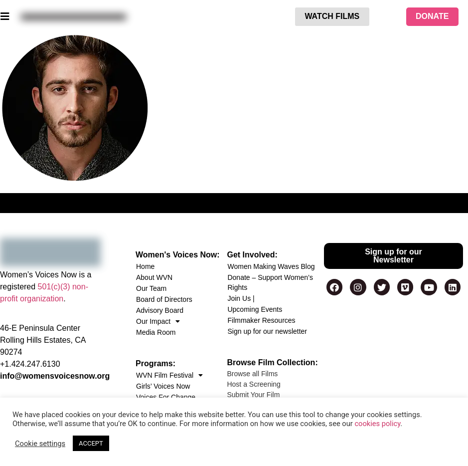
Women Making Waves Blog (270, 266)
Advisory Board (159, 310)
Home (145, 266)
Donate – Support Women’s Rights (269, 282)
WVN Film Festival (169, 375)
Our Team (151, 288)
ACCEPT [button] (91, 443)
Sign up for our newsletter (267, 331)
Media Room (155, 332)
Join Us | (240, 298)
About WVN (154, 277)
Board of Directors (164, 299)
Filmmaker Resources (261, 320)
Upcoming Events (254, 309)
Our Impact (158, 321)
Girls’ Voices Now (163, 386)
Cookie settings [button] (40, 443)
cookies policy (377, 423)
